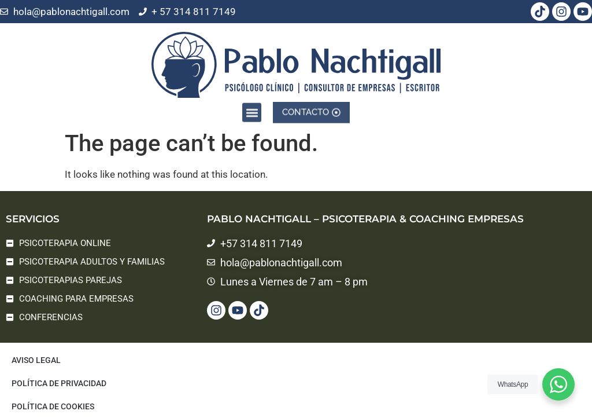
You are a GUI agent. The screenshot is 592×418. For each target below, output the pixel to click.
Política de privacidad (59, 383)
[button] (251, 110)
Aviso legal (36, 360)
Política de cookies (53, 406)
